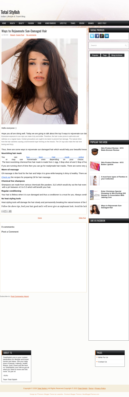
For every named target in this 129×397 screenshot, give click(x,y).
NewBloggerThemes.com (91, 394)
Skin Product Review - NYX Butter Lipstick (112, 163)
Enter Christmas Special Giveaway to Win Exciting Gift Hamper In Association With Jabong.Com (113, 194)
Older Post (82, 218)
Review (81, 23)
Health (12, 23)
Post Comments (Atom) (20, 296)
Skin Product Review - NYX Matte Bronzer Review (112, 149)
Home (4, 23)
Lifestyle (63, 23)
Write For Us (103, 357)
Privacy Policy (100, 388)
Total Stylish (10, 12)
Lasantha (60, 394)
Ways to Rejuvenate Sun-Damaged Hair (24, 30)
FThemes (40, 394)
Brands (91, 23)
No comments (31, 35)
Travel (73, 23)
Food (39, 23)
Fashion (31, 23)
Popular (95, 55)
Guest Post (102, 23)
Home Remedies (50, 23)
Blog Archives (117, 55)
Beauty (21, 23)
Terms (91, 388)
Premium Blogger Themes (72, 394)
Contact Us (102, 362)
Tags (105, 55)
